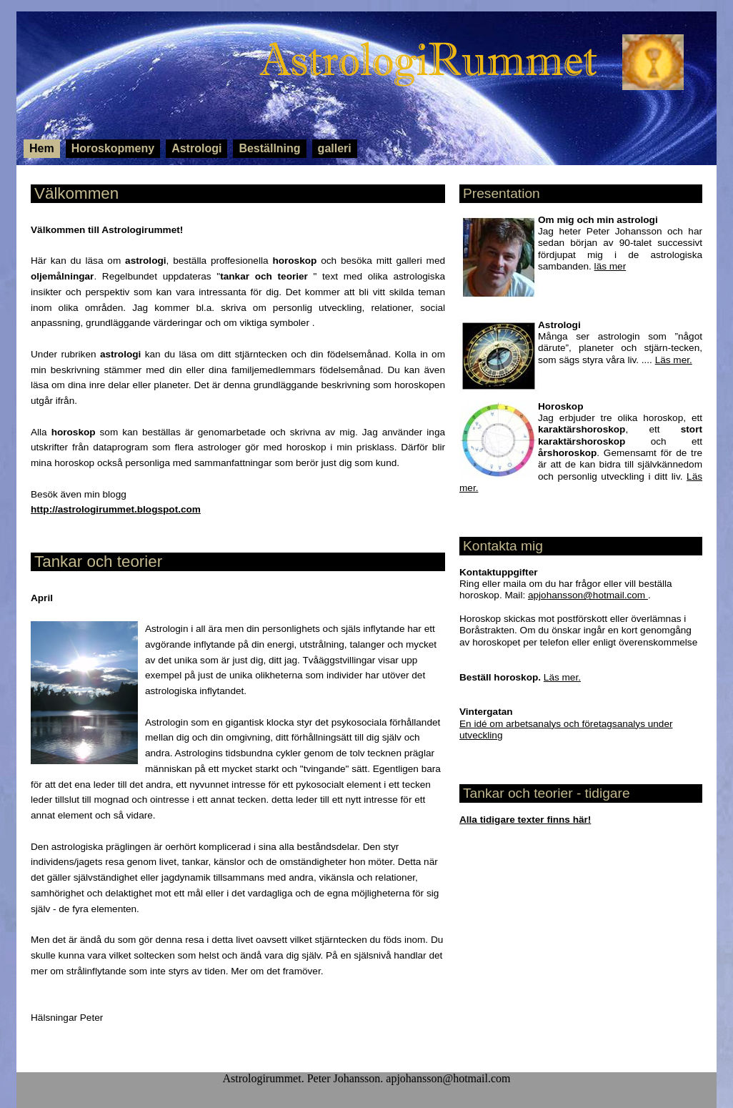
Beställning (269, 148)
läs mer (610, 266)
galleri (334, 148)
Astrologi (196, 148)
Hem (41, 148)
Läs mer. (673, 360)
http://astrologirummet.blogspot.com (116, 509)
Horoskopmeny (112, 148)
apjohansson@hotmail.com (588, 595)
